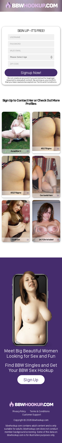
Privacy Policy (19, 411)
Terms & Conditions (39, 411)
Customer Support (31, 414)
